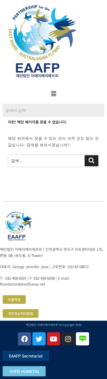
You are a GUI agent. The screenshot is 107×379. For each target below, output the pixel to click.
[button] (53, 93)
